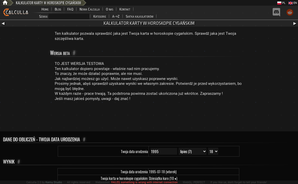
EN (293, 3)
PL (281, 3)
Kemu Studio (53, 182)
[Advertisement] (149, 117)
